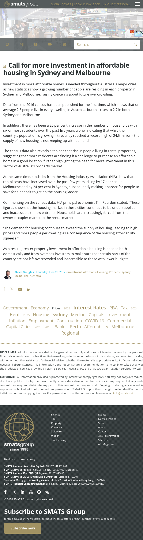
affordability (96, 326)
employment (41, 321)
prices (56, 308)
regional (70, 333)
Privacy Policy (27, 459)
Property (114, 272)
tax (124, 308)
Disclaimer (10, 459)
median (78, 314)
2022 (67, 308)
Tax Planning (58, 440)
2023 (38, 327)
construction (69, 321)
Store (101, 423)
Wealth (55, 435)
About (101, 427)
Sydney (126, 272)
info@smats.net (123, 393)
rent (15, 314)
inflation (17, 321)
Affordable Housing (95, 272)
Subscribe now (23, 528)
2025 (26, 315)
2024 (134, 308)
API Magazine (106, 444)
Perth (75, 326)
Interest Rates (90, 307)
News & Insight (107, 419)
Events (102, 414)
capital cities (18, 326)
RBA (113, 308)
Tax (53, 419)
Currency (56, 427)
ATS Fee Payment (108, 435)
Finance (55, 414)
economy (40, 308)
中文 (139, 32)
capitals (96, 314)
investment (119, 314)
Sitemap (103, 440)
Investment (74, 272)
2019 (48, 327)
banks (60, 326)
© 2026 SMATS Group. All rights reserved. (28, 499)
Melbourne (22, 276)
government (15, 308)
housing (41, 314)
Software (56, 431)
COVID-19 (94, 321)
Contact (102, 431)
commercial (119, 321)
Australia (35, 276)
